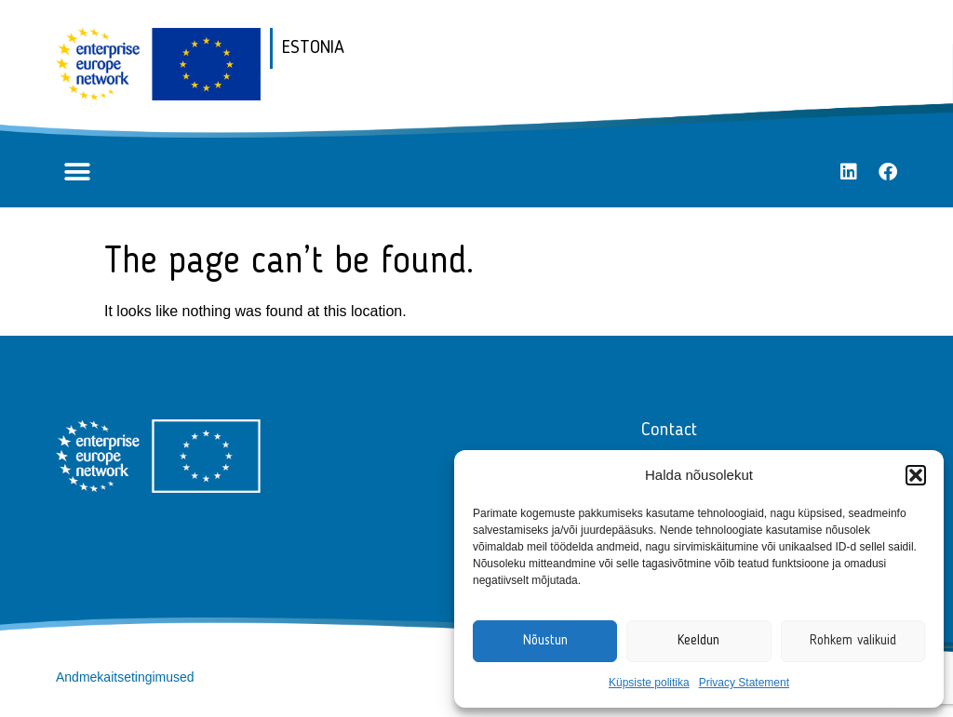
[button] (915, 475)
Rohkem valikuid (853, 641)
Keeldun (698, 641)
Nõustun (545, 641)
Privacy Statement (744, 682)
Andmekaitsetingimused (125, 677)
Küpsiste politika (649, 682)
